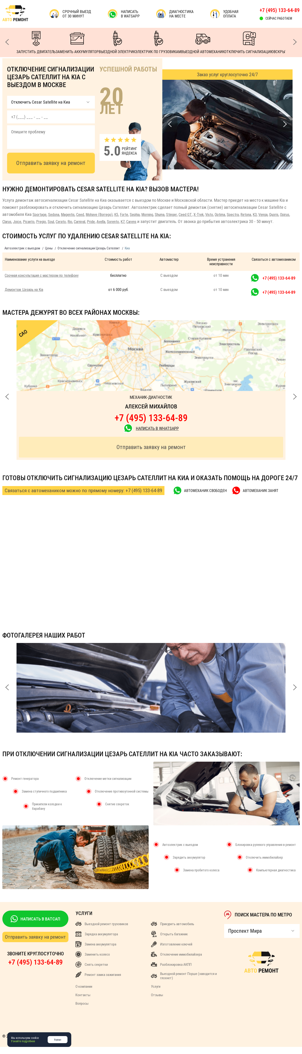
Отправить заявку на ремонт (50, 163)
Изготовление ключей (171, 951)
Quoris (8, 221)
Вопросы (82, 1010)
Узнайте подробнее (23, 1041)
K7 (165, 221)
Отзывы (157, 1002)
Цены (49, 255)
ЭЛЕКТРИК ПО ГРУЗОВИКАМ (158, 42)
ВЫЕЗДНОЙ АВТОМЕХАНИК (202, 42)
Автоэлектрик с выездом (22, 255)
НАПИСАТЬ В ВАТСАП (35, 925)
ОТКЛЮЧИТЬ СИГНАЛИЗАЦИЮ (248, 42)
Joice (45, 221)
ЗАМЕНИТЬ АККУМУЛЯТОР (77, 42)
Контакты (83, 1002)
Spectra (258, 214)
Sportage (40, 214)
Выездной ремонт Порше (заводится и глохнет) (184, 983)
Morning (162, 214)
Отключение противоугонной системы (121, 798)
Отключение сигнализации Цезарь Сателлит (89, 255)
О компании (84, 993)
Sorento (154, 221)
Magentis (73, 214)
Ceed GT (205, 214)
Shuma (177, 214)
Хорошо (57, 1039)
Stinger (191, 214)
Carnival (116, 221)
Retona (273, 214)
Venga (292, 214)
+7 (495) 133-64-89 (280, 10)
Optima (244, 214)
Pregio (72, 221)
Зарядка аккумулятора (97, 941)
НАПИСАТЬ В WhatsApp (151, 435)
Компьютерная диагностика (276, 877)
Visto (231, 214)
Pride (129, 221)
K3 (283, 214)
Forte (135, 214)
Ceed (86, 214)
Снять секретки (92, 971)
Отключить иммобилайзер (264, 864)
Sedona (56, 214)
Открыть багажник (169, 941)
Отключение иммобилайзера (176, 961)
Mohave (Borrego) (108, 214)
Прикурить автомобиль (172, 931)
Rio (104, 221)
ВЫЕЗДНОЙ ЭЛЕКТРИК (117, 42)
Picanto (58, 221)
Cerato (95, 221)
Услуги (155, 993)
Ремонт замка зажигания (98, 982)
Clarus (33, 221)
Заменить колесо (93, 961)
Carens (174, 221)
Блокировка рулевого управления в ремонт (265, 852)
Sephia (148, 214)
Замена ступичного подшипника (44, 798)
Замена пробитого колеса (201, 877)
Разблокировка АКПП (171, 971)
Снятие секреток (117, 811)
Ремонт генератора (25, 786)
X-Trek (219, 214)
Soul (83, 221)
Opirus (21, 221)
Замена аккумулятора (96, 951)
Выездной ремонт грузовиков (102, 931)
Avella (140, 221)
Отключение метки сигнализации (107, 786)
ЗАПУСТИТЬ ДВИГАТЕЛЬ (36, 42)
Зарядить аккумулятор (189, 864)
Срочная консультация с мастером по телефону (42, 282)
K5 (127, 214)
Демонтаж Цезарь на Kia (24, 296)
